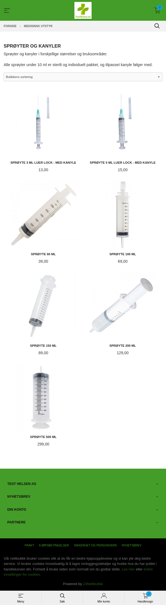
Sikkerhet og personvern (95, 545)
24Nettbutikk (93, 584)
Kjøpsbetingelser (54, 545)
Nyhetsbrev (131, 545)
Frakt (29, 545)
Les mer (128, 569)
